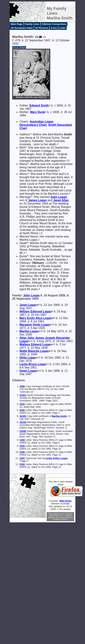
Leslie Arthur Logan (56, 458)
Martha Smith (59, 416)
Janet (61, 200)
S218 (23, 422)
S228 (23, 431)
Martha (29, 331)
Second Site (53, 516)
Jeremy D (64, 519)
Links (62, 28)
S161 (23, 395)
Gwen (28, 370)
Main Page (16, 24)
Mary (37, 112)
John (58, 197)
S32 (22, 404)
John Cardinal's (66, 514)
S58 (22, 386)
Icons (54, 28)
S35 (22, 458)
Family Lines (32, 24)
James (37, 200)
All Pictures (41, 28)
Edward (39, 105)
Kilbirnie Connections (54, 24)
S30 (22, 410)
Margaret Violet (34, 324)
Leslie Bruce (32, 364)
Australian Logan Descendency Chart (36, 123)
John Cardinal (61, 517)
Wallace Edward (35, 344)
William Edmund (35, 311)
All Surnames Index (22, 28)
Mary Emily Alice (35, 318)
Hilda (27, 357)
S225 (23, 416)
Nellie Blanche (34, 351)
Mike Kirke (65, 500)
